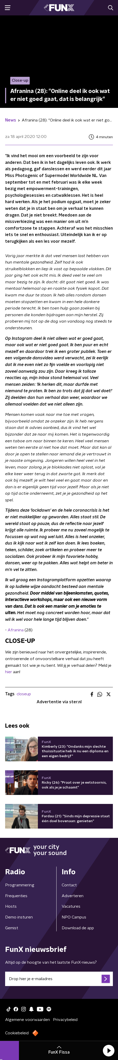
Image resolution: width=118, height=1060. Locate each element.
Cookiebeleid (17, 1033)
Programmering (19, 885)
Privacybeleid (65, 1020)
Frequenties (16, 896)
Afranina (16, 630)
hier (8, 672)
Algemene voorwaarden (27, 1020)
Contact (69, 885)
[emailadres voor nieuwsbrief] (59, 979)
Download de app (78, 928)
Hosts (11, 906)
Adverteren (72, 896)
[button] (108, 1050)
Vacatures (71, 906)
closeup (24, 694)
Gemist (11, 928)
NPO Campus (74, 917)
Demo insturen (19, 917)
